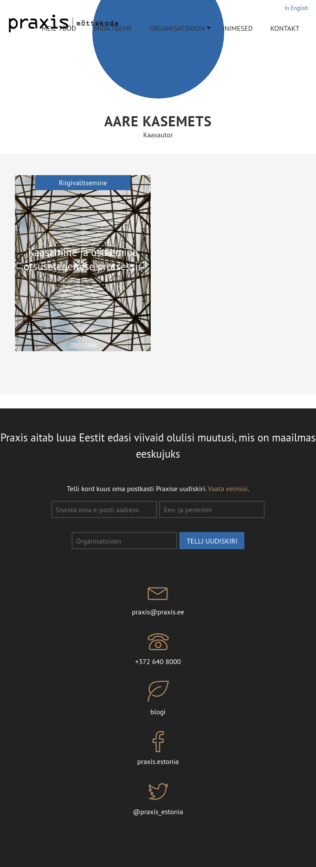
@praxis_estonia (158, 798)
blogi (158, 698)
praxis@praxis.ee (158, 598)
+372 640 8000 (158, 648)
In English (296, 7)
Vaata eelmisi (228, 488)
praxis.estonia (158, 748)
